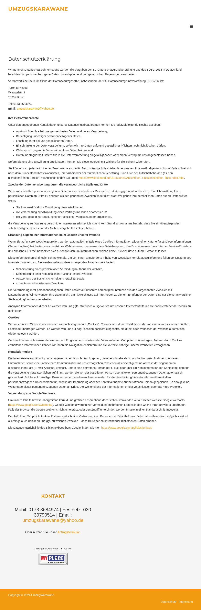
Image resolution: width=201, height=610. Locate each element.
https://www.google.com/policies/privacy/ (126, 427)
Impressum (186, 601)
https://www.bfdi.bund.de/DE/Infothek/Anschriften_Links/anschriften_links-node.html (131, 177)
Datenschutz (170, 601)
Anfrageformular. (68, 532)
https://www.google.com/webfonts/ (30, 404)
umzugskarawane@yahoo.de (35, 108)
